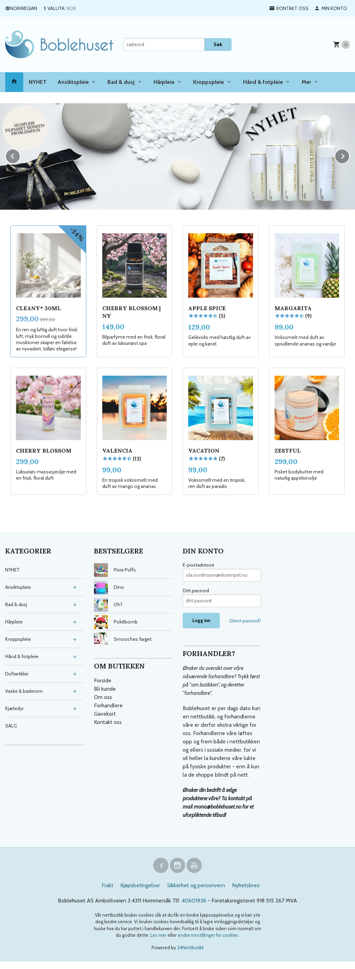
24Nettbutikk (190, 947)
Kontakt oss (108, 721)
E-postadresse (198, 564)
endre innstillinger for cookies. (208, 934)
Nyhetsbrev (246, 884)
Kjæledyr (14, 708)
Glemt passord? (245, 620)
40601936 (194, 900)
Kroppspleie (208, 82)
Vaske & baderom (24, 690)
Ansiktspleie (73, 82)
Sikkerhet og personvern (196, 884)
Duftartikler (16, 673)
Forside (102, 679)
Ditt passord (196, 590)
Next (349, 154)
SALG (11, 725)
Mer (306, 82)
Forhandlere (108, 704)
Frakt (107, 884)
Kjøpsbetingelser (140, 884)
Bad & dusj (121, 82)
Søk (218, 44)
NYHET (37, 82)
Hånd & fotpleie (263, 82)
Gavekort (105, 713)
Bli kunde (105, 688)
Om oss (103, 696)
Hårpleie (164, 82)
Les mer (158, 934)
